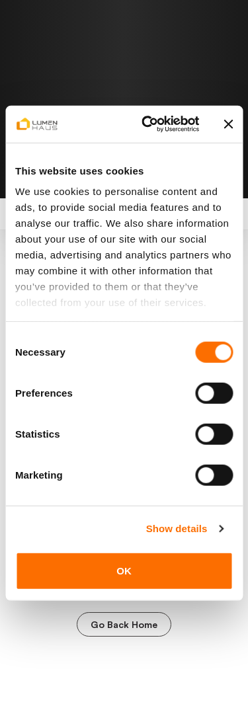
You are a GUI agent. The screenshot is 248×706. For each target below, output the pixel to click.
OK (124, 570)
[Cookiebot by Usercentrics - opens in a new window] (148, 124)
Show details (177, 528)
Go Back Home (124, 624)
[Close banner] (228, 124)
